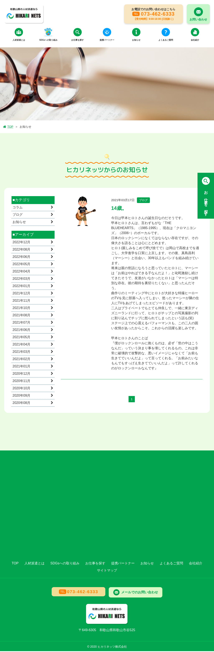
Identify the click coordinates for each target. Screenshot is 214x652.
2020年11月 (21, 381)
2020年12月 (21, 374)
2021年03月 (21, 352)
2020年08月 (21, 403)
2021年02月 (21, 360)
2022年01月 (21, 287)
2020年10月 (21, 389)
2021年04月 (21, 345)
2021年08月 (21, 316)
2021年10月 (21, 308)
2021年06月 (21, 330)
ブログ (18, 215)
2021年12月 (21, 294)
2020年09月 (21, 396)
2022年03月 (21, 279)
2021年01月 (21, 367)
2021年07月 (21, 323)
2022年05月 (21, 265)
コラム (18, 208)
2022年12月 (21, 243)
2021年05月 (21, 338)
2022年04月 (21, 272)
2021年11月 (21, 301)
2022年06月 (21, 257)
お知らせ (19, 223)
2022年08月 (21, 250)
